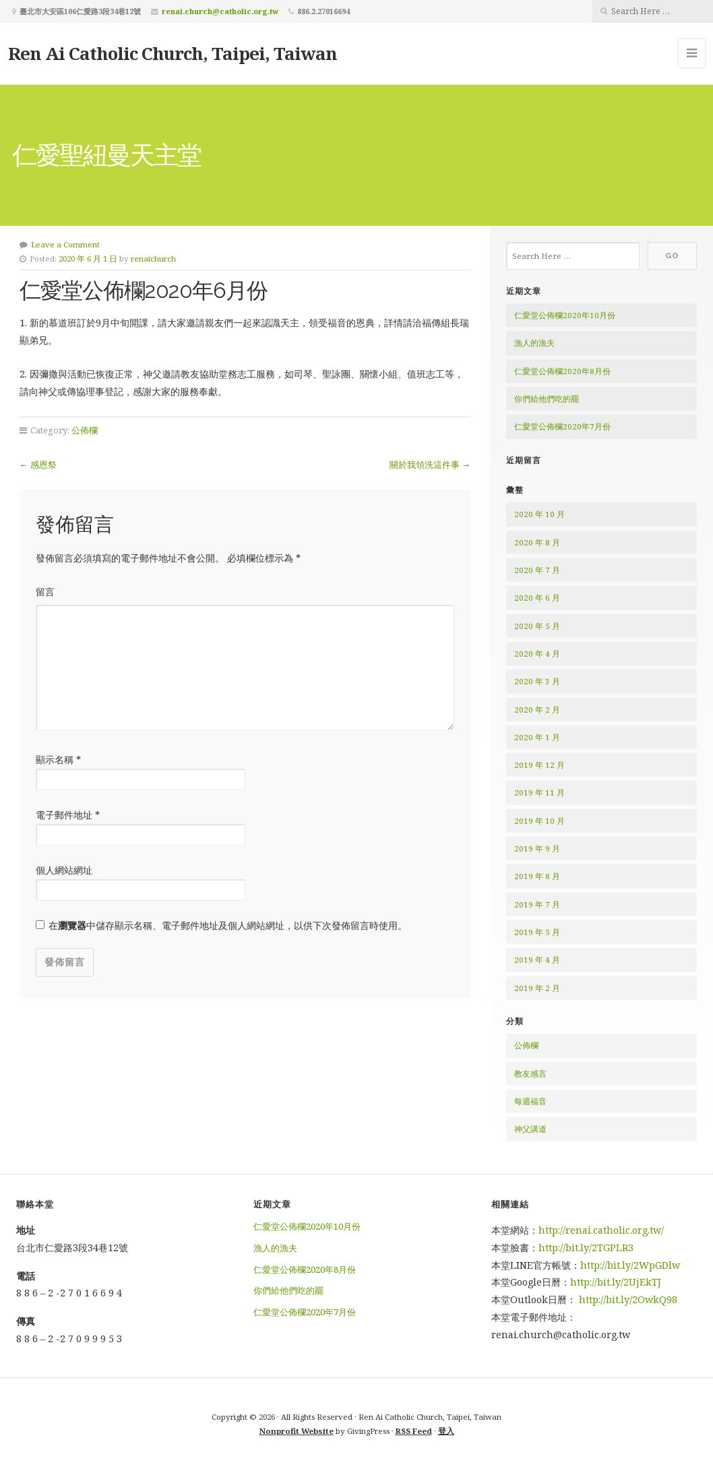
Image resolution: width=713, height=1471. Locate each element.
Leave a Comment (65, 244)
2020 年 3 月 (537, 681)
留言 (45, 591)
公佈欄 (84, 430)
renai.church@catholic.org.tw (220, 11)
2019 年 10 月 (539, 821)
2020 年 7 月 (537, 570)
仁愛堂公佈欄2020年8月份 (562, 371)
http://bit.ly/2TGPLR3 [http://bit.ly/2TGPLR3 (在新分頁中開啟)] (587, 1247)
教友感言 (530, 1074)
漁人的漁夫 (534, 343)
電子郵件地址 (68, 814)
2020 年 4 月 (537, 654)
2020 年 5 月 (537, 626)
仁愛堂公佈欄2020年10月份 (564, 315)
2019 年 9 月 (537, 848)
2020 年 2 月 (537, 709)
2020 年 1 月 (537, 737)
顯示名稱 (58, 759)
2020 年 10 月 (539, 514)
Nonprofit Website (296, 1431)
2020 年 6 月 (537, 598)
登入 (446, 1431)
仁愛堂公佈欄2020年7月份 (562, 426)
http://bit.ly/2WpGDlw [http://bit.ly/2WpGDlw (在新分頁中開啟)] (630, 1265)
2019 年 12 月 (539, 765)
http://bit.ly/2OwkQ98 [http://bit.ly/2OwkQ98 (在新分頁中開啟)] (628, 1299)
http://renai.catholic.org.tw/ (601, 1230)
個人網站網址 (64, 870)
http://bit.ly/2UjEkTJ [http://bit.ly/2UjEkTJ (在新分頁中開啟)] (615, 1281)
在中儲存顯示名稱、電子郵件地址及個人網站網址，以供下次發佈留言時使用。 (228, 925)
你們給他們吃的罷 (546, 399)
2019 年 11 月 (539, 792)
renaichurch (153, 258)
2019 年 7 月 (537, 904)
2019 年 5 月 (537, 932)
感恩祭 (43, 464)
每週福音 (530, 1101)
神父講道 (530, 1129)
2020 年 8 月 (537, 542)
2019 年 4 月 (537, 960)
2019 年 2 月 (537, 988)
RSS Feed (414, 1431)
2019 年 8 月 (537, 876)
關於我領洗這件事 (425, 464)
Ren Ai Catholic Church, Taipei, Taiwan (172, 53)
